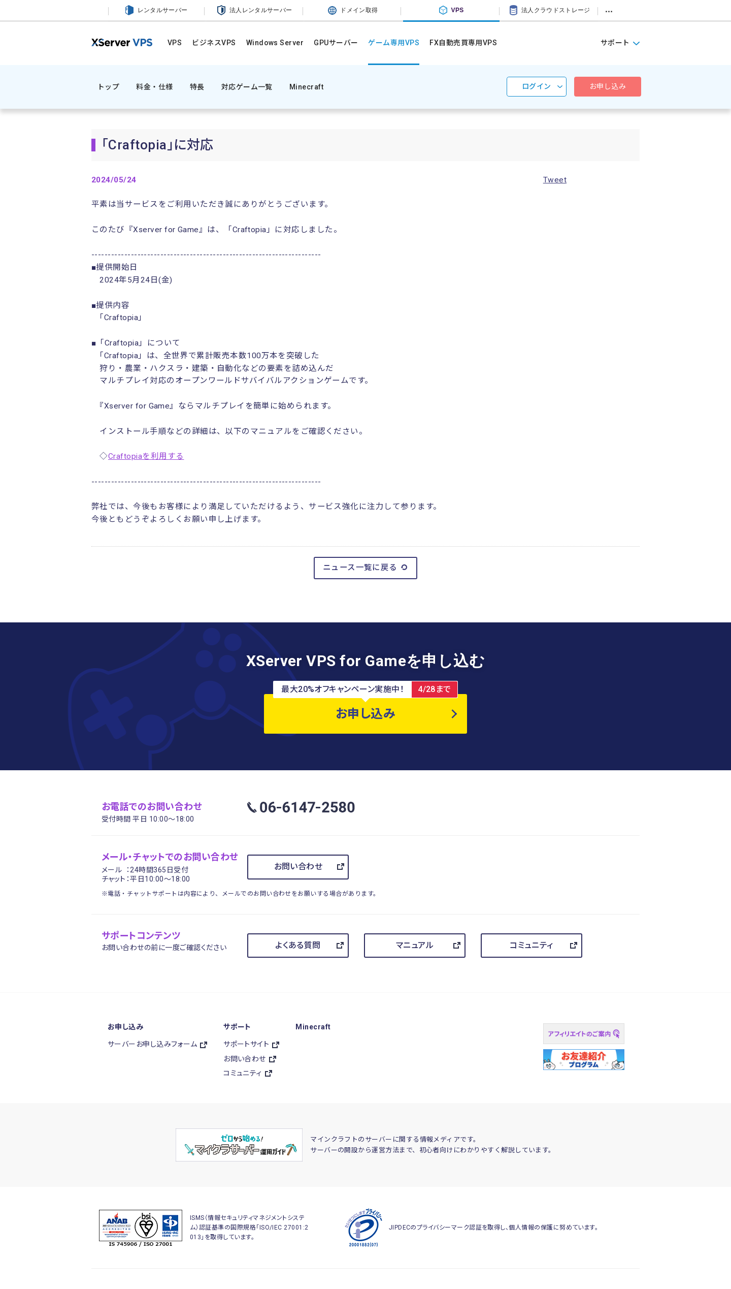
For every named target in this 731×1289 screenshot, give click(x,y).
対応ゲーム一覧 (247, 87)
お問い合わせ (298, 866)
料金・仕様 (154, 87)
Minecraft (306, 87)
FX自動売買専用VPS (463, 43)
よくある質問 (298, 945)
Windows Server (275, 43)
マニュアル (415, 945)
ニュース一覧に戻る (366, 567)
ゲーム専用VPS (393, 43)
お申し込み (607, 86)
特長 (197, 87)
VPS (175, 43)
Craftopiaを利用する (146, 456)
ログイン (536, 86)
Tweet (555, 179)
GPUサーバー (336, 43)
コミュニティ (531, 945)
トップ (108, 87)
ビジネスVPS (214, 43)
